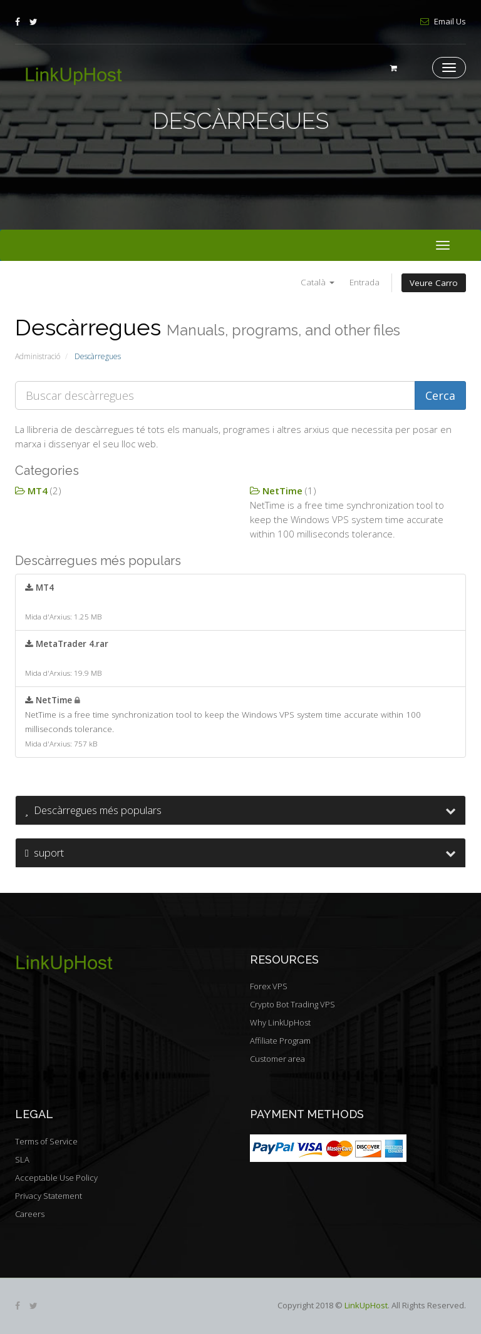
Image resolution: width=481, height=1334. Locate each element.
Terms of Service (46, 1141)
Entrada (364, 282)
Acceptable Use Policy (56, 1177)
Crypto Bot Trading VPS (292, 1004)
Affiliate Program (280, 1040)
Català (317, 282)
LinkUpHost (366, 1305)
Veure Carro (434, 282)
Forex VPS (268, 986)
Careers (29, 1213)
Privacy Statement (48, 1195)
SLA (22, 1159)
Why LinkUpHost (280, 1022)
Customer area (277, 1058)
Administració (37, 356)
